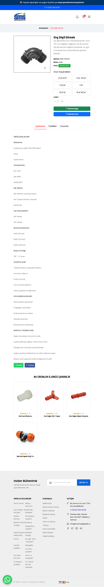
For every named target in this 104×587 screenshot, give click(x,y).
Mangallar (29, 545)
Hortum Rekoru (25, 416)
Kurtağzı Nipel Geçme (78, 416)
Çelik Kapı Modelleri (29, 511)
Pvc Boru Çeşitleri (28, 550)
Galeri (45, 518)
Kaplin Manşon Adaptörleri (19, 534)
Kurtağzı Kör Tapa (52, 416)
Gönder (19, 365)
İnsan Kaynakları (49, 529)
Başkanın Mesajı (49, 514)
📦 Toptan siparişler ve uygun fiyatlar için (52, 2)
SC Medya (41, 582)
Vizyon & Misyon (49, 522)
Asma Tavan (19, 503)
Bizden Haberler (49, 511)
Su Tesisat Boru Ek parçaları (29, 565)
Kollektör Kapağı (28, 534)
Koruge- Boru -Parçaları (30, 540)
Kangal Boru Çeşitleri (30, 527)
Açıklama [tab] (39, 126)
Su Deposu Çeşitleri (18, 563)
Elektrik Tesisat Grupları (19, 524)
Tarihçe (46, 525)
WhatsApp (72, 108)
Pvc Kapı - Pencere (18, 556)
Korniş (16, 539)
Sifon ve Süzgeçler (29, 556)
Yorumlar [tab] (65, 126)
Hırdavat (28, 523)
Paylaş (30, 365)
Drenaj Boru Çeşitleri (29, 517)
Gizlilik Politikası (48, 536)
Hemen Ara (72, 114)
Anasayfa (43, 28)
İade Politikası (48, 533)
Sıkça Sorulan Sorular (51, 507)
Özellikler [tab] (52, 126)
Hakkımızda (47, 503)
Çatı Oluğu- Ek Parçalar (19, 511)
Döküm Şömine (17, 517)
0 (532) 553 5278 (52, 7)
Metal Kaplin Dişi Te (25, 456)
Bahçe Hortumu (28, 504)
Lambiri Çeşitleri (17, 546)
